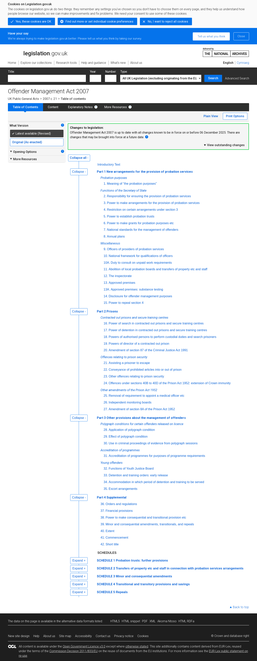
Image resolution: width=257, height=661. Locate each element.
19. (106, 343)
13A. (107, 289)
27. (106, 409)
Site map (65, 636)
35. (106, 488)
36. (103, 504)
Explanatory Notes (80, 107)
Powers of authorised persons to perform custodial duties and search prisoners (162, 336)
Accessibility (83, 636)
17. (106, 330)
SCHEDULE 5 (106, 592)
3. (105, 203)
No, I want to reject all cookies (168, 21)
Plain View (211, 116)
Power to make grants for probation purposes (140, 223)
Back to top (241, 607)
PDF (145, 621)
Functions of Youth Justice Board (131, 468)
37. (103, 510)
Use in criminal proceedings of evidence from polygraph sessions (153, 443)
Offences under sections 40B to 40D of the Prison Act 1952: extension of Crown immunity (170, 383)
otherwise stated (136, 646)
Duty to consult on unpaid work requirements (141, 262)
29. (106, 436)
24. (106, 383)
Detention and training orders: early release (138, 475)
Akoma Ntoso (167, 621)
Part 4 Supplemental (111, 497)
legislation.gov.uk (37, 52)
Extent (110, 531)
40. (103, 531)
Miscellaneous (110, 243)
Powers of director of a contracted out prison (139, 343)
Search (213, 78)
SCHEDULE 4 (106, 584)
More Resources (115, 107)
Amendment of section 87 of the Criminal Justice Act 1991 (148, 350)
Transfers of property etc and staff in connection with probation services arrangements (179, 568)
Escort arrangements (123, 488)
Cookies (143, 636)
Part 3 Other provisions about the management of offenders (141, 418)
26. (106, 402)
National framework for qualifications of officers (140, 256)
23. (106, 376)
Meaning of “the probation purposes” (132, 183)
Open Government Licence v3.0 (84, 646)
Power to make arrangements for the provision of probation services (153, 203)
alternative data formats (78, 621)
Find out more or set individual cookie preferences (99, 21)
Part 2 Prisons (107, 311)
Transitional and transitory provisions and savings (153, 584)
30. (106, 443)
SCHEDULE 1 (106, 560)
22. (106, 369)
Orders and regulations (121, 504)
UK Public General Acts (23, 99)
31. (106, 455)
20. (106, 350)
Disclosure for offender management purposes (140, 296)
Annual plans (116, 236)
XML (153, 621)
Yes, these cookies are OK (33, 21)
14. (106, 296)
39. (103, 524)
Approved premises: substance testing (137, 289)
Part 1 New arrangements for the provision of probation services (145, 171)
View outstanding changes (224, 145)
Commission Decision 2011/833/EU (73, 651)
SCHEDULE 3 (106, 576)
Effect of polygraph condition (128, 436)
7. (105, 229)
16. (106, 323)
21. (106, 363)
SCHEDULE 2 (106, 568)
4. (105, 209)
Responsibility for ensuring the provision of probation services (149, 196)
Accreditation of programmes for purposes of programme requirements (157, 455)
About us (49, 636)
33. (106, 475)
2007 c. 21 (50, 99)
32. (106, 468)
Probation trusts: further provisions (142, 560)
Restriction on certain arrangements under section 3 (142, 209)
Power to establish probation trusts (130, 216)
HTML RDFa (186, 621)
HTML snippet (131, 621)
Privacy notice (124, 636)
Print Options (235, 116)
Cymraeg (243, 63)
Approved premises (122, 282)
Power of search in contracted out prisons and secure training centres (156, 323)
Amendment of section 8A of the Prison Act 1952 (142, 409)
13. (106, 282)
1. (105, 183)
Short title (112, 544)
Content (53, 107)
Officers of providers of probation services (135, 249)
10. (106, 256)
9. (105, 249)
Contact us (103, 636)
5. (105, 216)
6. (105, 223)
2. (105, 196)
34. (106, 482)
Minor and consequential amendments (144, 576)
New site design (19, 636)
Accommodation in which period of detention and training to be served (156, 482)
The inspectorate (120, 276)
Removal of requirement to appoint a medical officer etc (146, 395)
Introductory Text (108, 164)
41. (103, 537)
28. (106, 429)
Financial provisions (119, 510)
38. (103, 517)
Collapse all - (79, 158)
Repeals (122, 592)
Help (36, 636)
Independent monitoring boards (130, 402)
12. (106, 276)
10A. (107, 262)
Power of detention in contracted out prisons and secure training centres (158, 330)
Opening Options (23, 152)
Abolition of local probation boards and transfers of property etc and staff (158, 269)
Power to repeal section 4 (126, 302)
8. (105, 236)
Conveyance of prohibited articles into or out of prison (145, 369)
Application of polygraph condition (132, 429)
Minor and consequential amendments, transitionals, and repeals (150, 524)
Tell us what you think (211, 36)
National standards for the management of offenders (142, 229)
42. (103, 544)
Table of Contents (25, 107)
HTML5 (115, 621)
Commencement (117, 537)
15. (106, 302)
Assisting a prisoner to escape (129, 363)
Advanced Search (237, 78)
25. (106, 395)
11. (106, 269)
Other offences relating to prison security (136, 376)
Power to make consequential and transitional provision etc (146, 517)
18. (106, 336)
